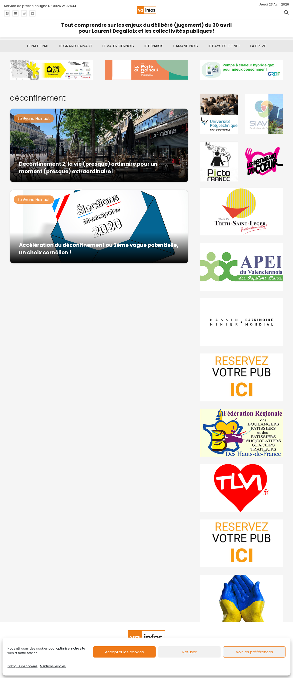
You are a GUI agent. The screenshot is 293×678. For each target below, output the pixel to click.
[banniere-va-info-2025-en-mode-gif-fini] (241, 67)
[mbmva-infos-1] (241, 319)
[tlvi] (241, 485)
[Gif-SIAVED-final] (264, 111)
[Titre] (7, 13)
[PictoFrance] (219, 159)
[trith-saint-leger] (241, 209)
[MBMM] (51, 67)
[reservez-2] (241, 375)
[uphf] (219, 111)
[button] (286, 12)
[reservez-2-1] (241, 541)
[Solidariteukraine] (241, 596)
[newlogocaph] (146, 67)
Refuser (189, 652)
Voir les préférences (254, 652)
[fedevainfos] (241, 430)
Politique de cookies (22, 666)
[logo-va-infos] (146, 10)
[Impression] (241, 264)
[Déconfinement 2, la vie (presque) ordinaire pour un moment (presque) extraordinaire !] (99, 143)
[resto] (264, 159)
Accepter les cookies (124, 652)
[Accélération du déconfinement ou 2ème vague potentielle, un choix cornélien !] (99, 224)
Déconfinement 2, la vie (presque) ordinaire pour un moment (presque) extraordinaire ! (88, 165)
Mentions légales (53, 666)
